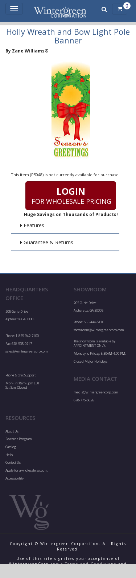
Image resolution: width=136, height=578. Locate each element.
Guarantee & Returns (46, 242)
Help (9, 454)
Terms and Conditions (90, 563)
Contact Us (13, 462)
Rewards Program (18, 438)
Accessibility (14, 478)
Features (32, 225)
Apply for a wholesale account (26, 470)
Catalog (10, 446)
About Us (11, 431)
